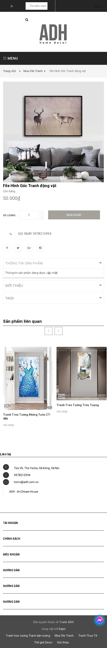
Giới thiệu (63, 642)
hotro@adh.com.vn (26, 481)
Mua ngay (74, 215)
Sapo (62, 628)
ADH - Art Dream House (23, 491)
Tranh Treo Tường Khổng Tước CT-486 (27, 416)
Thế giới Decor (43, 642)
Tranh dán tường (39, 635)
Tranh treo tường (17, 635)
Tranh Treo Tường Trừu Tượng (77, 404)
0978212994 (22, 474)
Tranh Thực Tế (87, 635)
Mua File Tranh (33, 71)
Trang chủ (10, 71)
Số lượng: (9, 215)
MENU (10, 58)
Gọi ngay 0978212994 (34, 234)
